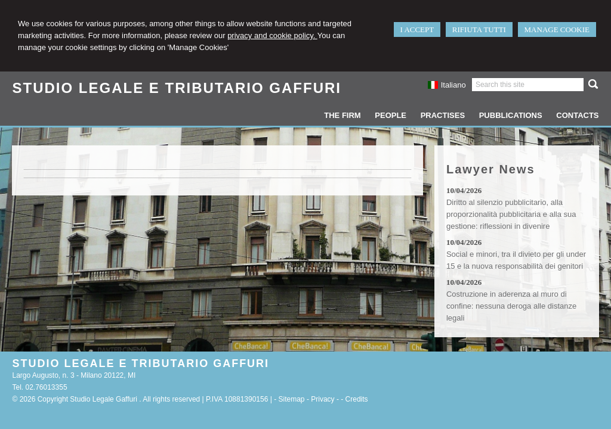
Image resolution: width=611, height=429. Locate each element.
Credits (356, 399)
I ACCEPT (417, 29)
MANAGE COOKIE (557, 29)
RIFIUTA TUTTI (479, 29)
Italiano (446, 84)
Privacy (322, 399)
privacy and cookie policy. (272, 35)
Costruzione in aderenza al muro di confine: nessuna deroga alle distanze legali (511, 306)
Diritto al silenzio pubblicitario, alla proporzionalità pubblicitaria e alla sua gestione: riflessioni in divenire (511, 214)
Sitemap (292, 399)
